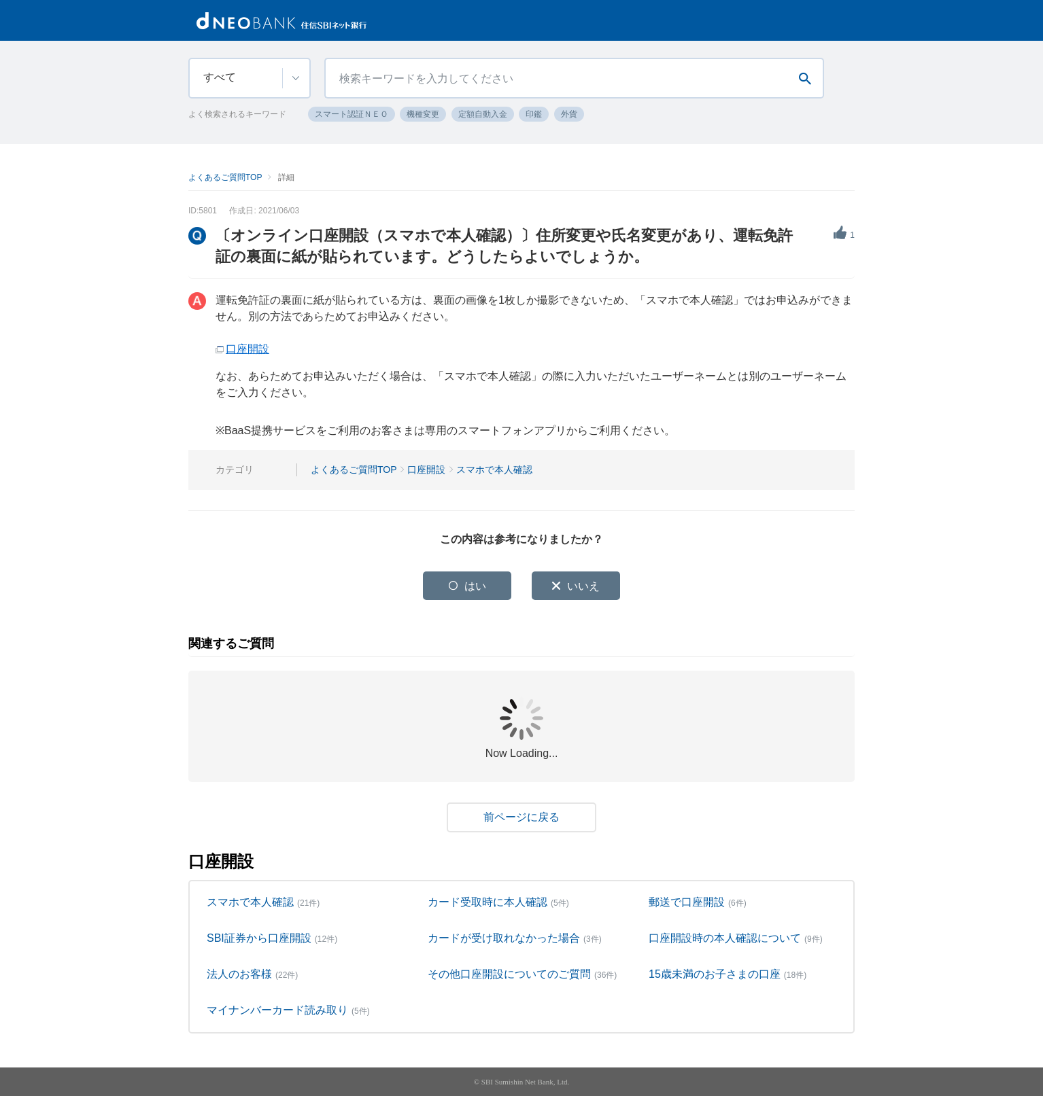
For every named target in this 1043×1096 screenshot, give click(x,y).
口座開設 (247, 349)
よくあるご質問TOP (225, 177)
